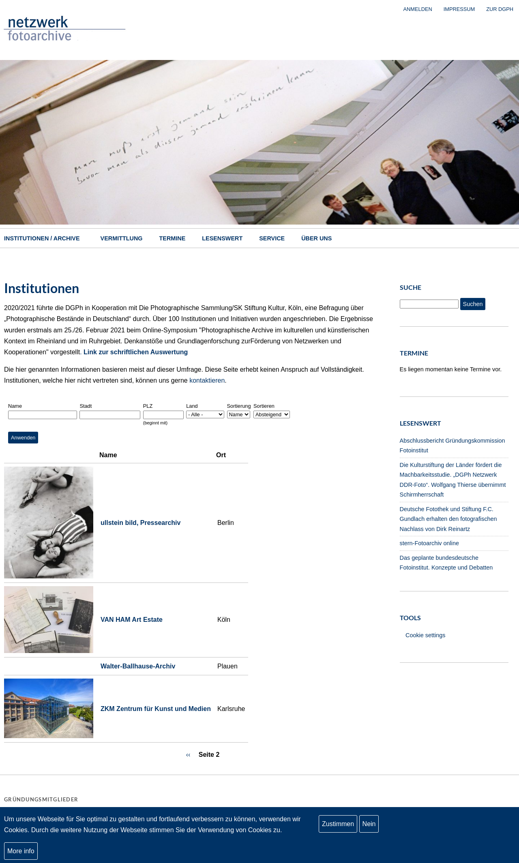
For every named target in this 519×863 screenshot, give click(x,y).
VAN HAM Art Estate (132, 619)
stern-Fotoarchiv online (429, 543)
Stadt (85, 406)
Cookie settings (425, 635)
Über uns (316, 238)
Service (272, 238)
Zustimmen (338, 824)
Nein (369, 824)
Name (15, 406)
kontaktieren (207, 380)
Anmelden (417, 9)
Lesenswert (222, 238)
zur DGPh (499, 9)
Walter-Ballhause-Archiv (138, 666)
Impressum (459, 9)
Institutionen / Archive (42, 238)
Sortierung (239, 406)
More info (20, 851)
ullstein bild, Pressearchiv (140, 522)
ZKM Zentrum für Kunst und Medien (156, 708)
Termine (172, 238)
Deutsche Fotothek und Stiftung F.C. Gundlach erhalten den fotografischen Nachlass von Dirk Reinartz (448, 519)
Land (191, 406)
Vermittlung (122, 238)
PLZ (147, 406)
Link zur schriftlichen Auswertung (136, 352)
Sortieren (264, 406)
